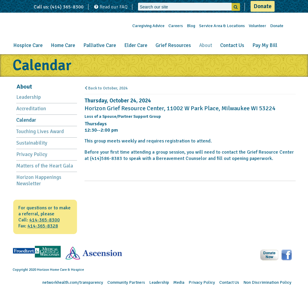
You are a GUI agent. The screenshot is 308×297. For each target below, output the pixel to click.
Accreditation (31, 108)
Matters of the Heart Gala (44, 166)
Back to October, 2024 (106, 88)
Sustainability (31, 143)
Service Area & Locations (222, 25)
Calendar (26, 120)
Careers (175, 25)
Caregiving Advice (148, 25)
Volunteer (257, 25)
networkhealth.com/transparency (72, 282)
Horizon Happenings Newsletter (38, 180)
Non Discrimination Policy (267, 282)
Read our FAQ (111, 7)
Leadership (28, 97)
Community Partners (126, 282)
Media (178, 282)
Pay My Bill (264, 45)
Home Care (63, 45)
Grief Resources (173, 45)
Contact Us (232, 45)
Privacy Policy (31, 154)
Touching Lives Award (40, 131)
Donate (263, 6)
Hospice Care (28, 45)
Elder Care (135, 45)
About (205, 45)
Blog (191, 25)
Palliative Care (99, 45)
